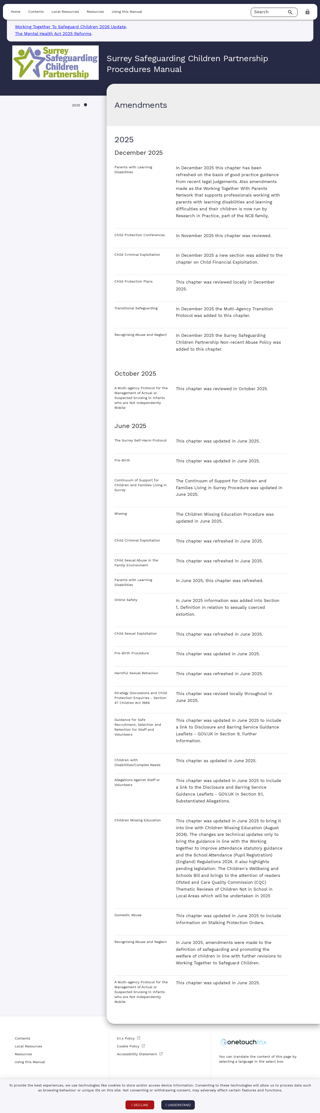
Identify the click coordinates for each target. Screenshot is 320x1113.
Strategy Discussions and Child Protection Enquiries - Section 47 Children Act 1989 (140, 698)
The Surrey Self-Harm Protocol (140, 440)
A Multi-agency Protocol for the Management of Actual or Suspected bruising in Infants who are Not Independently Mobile (141, 398)
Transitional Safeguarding (135, 308)
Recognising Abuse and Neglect (140, 335)
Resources (23, 1054)
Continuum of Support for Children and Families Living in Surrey (140, 485)
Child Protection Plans (133, 281)
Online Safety (125, 600)
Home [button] (15, 12)
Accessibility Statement (140, 1054)
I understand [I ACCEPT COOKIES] (178, 1105)
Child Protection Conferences (139, 235)
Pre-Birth (122, 460)
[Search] (291, 12)
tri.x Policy (129, 1038)
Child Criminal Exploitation (137, 255)
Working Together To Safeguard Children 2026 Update (70, 26)
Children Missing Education (137, 820)
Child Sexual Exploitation (135, 633)
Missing (120, 513)
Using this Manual (30, 1062)
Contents (22, 1038)
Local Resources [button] (65, 12)
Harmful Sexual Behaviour (136, 673)
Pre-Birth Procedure (131, 653)
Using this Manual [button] (127, 12)
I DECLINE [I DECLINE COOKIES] (139, 1105)
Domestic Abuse (127, 915)
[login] (307, 12)
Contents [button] (36, 12)
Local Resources (28, 1046)
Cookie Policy (131, 1046)
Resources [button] (95, 12)
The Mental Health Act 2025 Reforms (53, 33)
